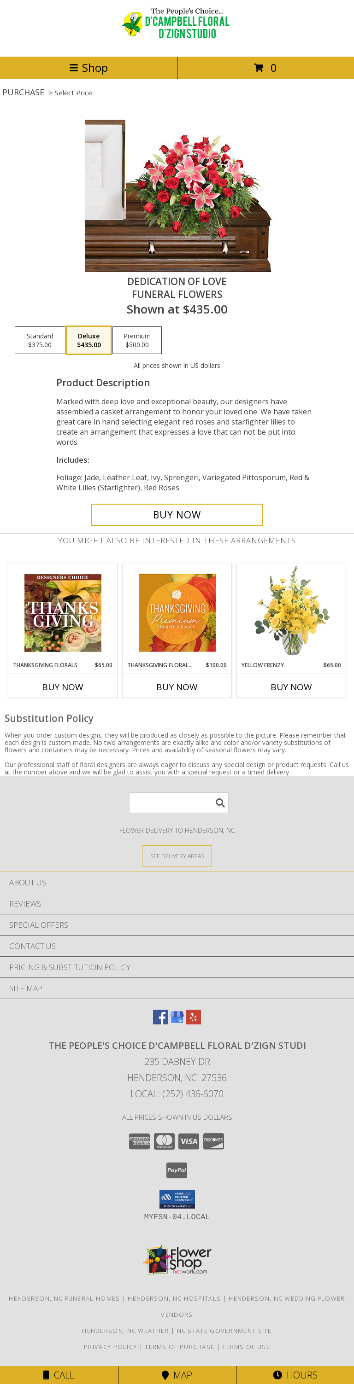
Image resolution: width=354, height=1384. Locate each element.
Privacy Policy (110, 1347)
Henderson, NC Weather (125, 1330)
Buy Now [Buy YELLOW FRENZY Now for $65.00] (291, 687)
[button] (177, 1199)
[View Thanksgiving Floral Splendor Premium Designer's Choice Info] (177, 612)
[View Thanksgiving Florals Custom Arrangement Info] (62, 612)
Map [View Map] (177, 1375)
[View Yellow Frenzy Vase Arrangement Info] (291, 612)
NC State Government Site (224, 1330)
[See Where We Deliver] (177, 855)
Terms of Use (246, 1347)
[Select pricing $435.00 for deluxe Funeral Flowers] (89, 340)
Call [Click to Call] (58, 1375)
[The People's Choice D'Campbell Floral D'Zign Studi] (177, 43)
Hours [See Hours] (295, 1375)
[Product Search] (179, 802)
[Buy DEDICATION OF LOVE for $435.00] (177, 515)
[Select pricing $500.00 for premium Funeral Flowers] (137, 340)
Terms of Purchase (179, 1347)
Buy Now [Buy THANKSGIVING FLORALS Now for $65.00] (62, 687)
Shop (88, 67)
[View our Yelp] (193, 1021)
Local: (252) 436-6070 (177, 1093)
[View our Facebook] (160, 1021)
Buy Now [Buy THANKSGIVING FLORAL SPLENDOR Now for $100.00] (177, 687)
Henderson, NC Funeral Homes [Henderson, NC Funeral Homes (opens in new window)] (64, 1298)
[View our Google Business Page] (177, 1021)
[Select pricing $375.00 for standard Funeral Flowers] (40, 340)
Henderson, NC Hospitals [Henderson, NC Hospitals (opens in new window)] (174, 1298)
